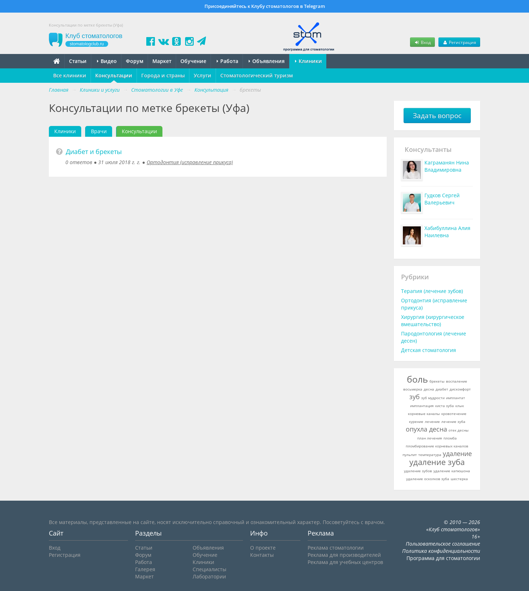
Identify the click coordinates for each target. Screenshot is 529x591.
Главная (58, 89)
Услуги (202, 75)
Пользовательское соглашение (443, 543)
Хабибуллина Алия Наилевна (447, 232)
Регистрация (459, 42)
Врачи (99, 131)
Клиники (308, 61)
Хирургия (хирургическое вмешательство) (432, 320)
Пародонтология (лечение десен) (433, 337)
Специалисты (209, 569)
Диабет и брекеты (94, 151)
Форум (134, 61)
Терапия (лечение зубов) (432, 291)
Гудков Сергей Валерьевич (442, 199)
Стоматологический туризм (256, 75)
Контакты (262, 554)
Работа (227, 61)
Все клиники (69, 75)
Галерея (145, 569)
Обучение (193, 61)
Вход (422, 42)
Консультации (113, 75)
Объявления (267, 61)
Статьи (78, 61)
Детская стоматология (428, 350)
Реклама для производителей (344, 554)
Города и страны (163, 75)
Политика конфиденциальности (441, 550)
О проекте (263, 547)
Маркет (161, 61)
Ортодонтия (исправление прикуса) (190, 162)
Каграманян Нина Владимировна (446, 166)
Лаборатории (209, 576)
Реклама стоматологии (336, 547)
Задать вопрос (437, 115)
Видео (107, 61)
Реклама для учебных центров (345, 562)
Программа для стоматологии (443, 558)
